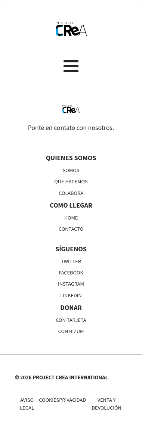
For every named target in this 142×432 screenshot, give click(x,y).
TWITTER (71, 261)
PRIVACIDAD (72, 399)
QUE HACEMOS (70, 181)
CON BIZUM (71, 331)
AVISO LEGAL (27, 403)
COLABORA (71, 192)
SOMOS (71, 170)
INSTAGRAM (71, 283)
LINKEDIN (71, 295)
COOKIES (49, 399)
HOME (71, 217)
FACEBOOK (71, 272)
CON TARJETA (71, 319)
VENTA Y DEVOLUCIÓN (106, 403)
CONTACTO (71, 228)
